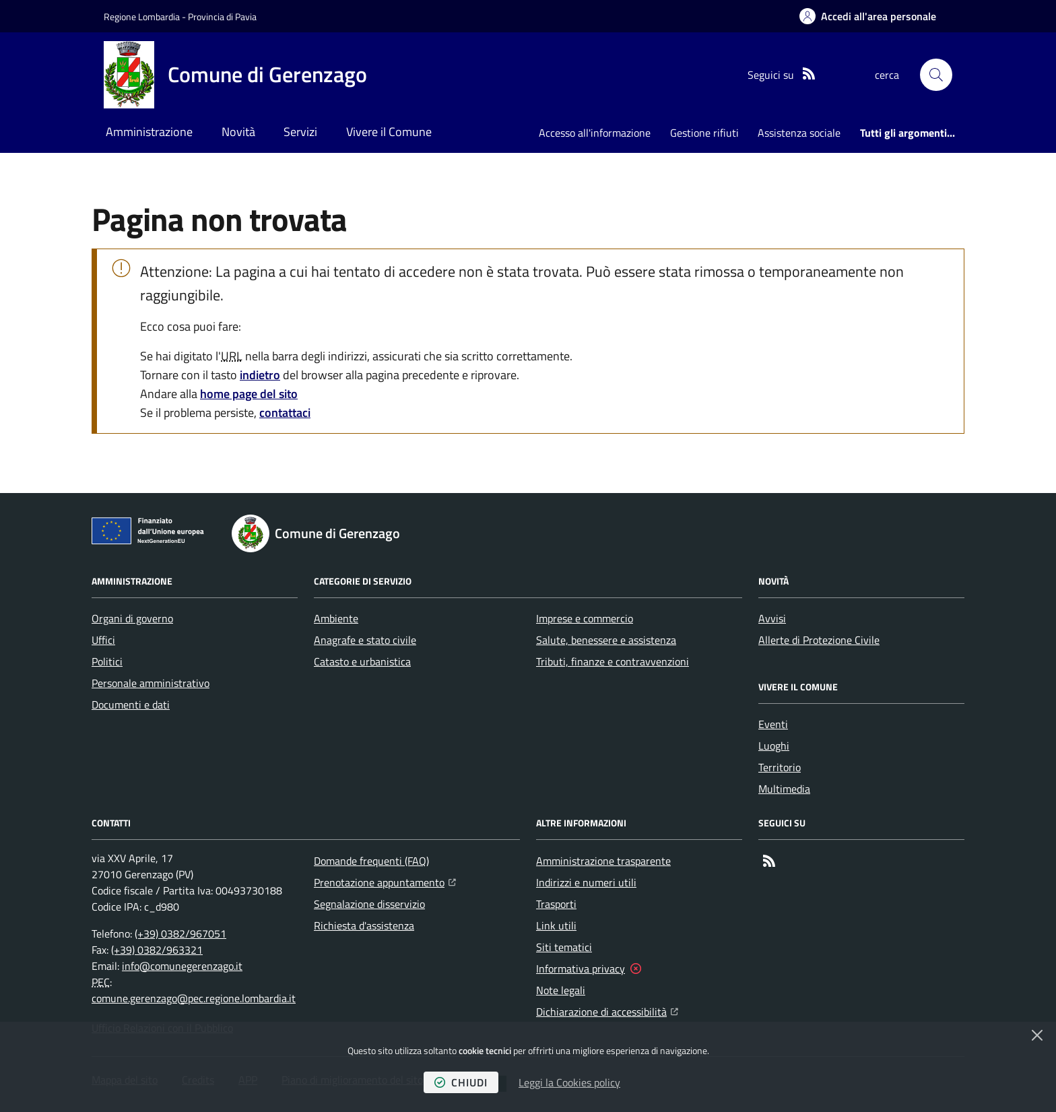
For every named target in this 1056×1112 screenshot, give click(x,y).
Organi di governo (132, 618)
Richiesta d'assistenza (364, 925)
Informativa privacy (580, 968)
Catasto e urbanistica (362, 661)
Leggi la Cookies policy (569, 1082)
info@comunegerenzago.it (182, 966)
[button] (936, 75)
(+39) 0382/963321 (157, 950)
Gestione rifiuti (704, 133)
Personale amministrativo (150, 683)
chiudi (461, 1082)
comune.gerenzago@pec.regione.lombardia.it (194, 998)
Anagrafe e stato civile (365, 640)
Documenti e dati (131, 704)
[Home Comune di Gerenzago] (235, 74)
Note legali (560, 990)
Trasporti (556, 904)
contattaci (284, 412)
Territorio (779, 767)
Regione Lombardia (142, 16)
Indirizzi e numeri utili (586, 882)
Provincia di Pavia (222, 16)
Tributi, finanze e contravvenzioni (612, 661)
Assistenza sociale (799, 133)
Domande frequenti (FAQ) (371, 861)
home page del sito (249, 394)
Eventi (773, 724)
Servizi (300, 132)
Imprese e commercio (584, 618)
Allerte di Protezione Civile (819, 640)
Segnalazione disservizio (369, 904)
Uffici (103, 640)
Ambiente (336, 618)
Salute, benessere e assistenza (606, 640)
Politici (107, 661)
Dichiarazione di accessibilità (607, 1010)
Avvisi (772, 618)
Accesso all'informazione (595, 133)
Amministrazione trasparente (603, 861)
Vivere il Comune (389, 132)
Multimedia (784, 789)
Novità (238, 132)
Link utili (556, 925)
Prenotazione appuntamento (385, 881)
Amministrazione (149, 132)
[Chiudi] (1037, 1035)
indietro (260, 375)
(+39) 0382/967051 (180, 933)
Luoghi (773, 746)
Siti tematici (564, 947)
